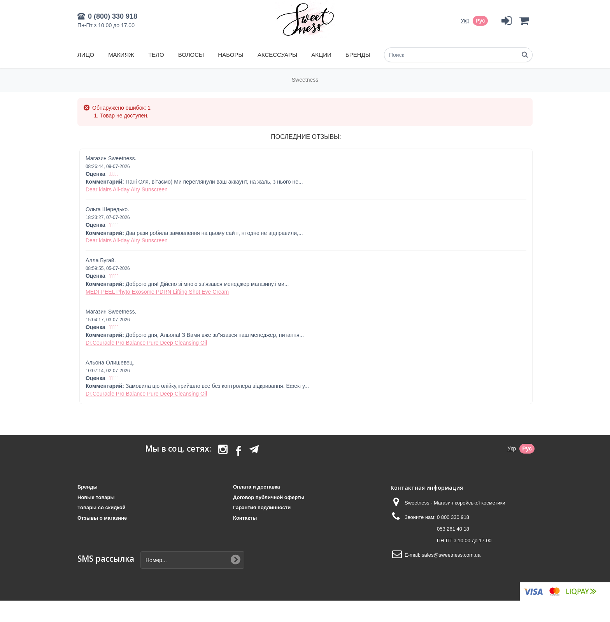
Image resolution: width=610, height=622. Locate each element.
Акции (321, 54)
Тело (156, 54)
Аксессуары (277, 54)
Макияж (121, 54)
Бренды (357, 54)
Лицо (85, 54)
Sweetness (305, 80)
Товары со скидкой (101, 507)
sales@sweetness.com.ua (451, 555)
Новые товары (96, 497)
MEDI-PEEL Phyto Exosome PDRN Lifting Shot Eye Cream (157, 292)
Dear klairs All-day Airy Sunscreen (127, 189)
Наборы (230, 54)
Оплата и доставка (256, 487)
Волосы (191, 54)
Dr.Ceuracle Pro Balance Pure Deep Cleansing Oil (146, 343)
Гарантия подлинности (262, 507)
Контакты (245, 518)
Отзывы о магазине (102, 518)
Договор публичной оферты (268, 497)
